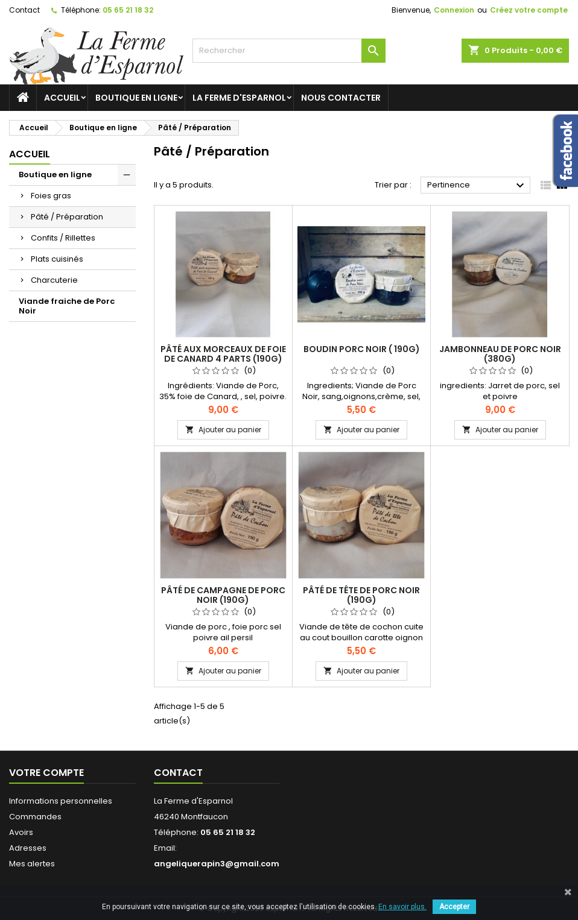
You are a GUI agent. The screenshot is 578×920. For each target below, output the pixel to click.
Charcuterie (54, 280)
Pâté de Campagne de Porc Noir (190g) (223, 595)
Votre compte (46, 773)
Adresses (27, 848)
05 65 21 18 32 (128, 10)
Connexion (454, 10)
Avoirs (21, 832)
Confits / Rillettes (63, 238)
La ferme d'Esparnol (239, 98)
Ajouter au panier (223, 429)
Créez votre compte (529, 10)
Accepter (454, 907)
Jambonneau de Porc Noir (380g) (500, 354)
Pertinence (477, 185)
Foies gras (51, 195)
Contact (24, 10)
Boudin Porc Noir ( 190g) (361, 349)
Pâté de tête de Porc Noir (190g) (361, 595)
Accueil (62, 98)
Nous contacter (341, 98)
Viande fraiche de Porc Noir (67, 306)
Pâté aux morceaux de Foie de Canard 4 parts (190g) (223, 354)
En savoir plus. (402, 907)
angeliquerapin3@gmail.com (216, 863)
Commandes (35, 816)
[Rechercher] (288, 51)
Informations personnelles (60, 801)
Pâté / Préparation (67, 216)
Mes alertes (32, 863)
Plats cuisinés (57, 259)
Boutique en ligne (136, 98)
